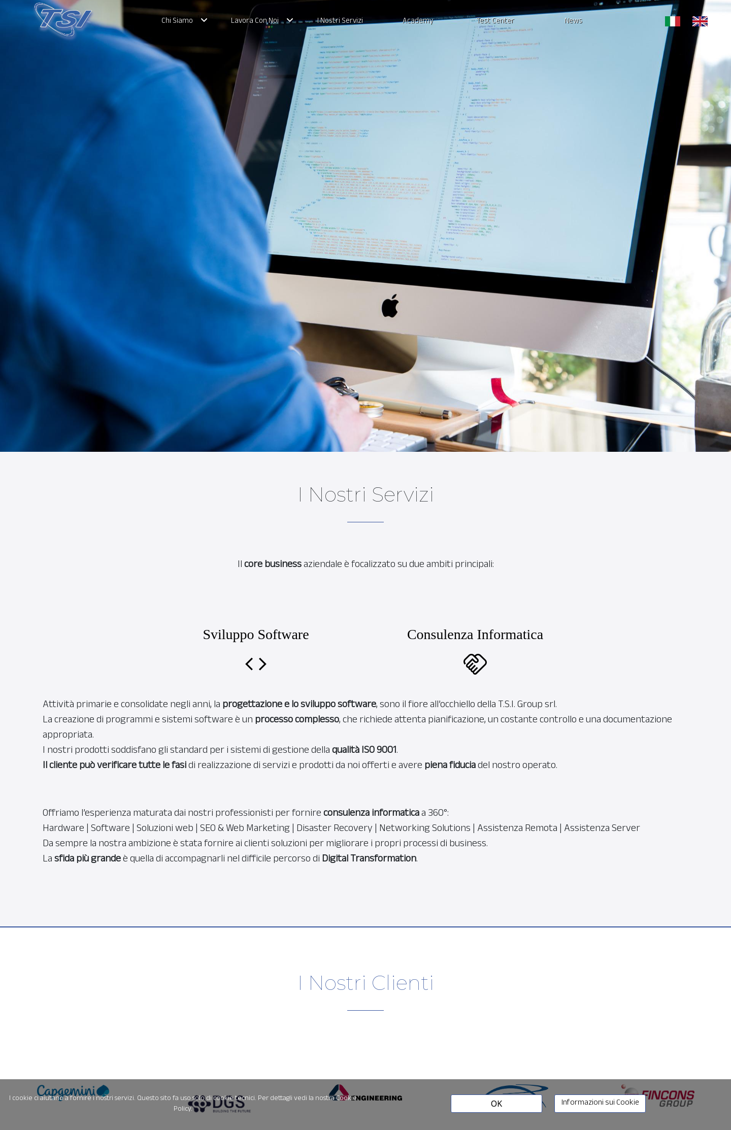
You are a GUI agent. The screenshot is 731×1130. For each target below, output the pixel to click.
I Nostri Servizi (340, 21)
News (573, 21)
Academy (418, 21)
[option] (73, 1074)
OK (496, 1103)
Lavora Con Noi (255, 21)
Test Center (495, 21)
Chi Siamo (177, 21)
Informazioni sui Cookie (600, 1103)
